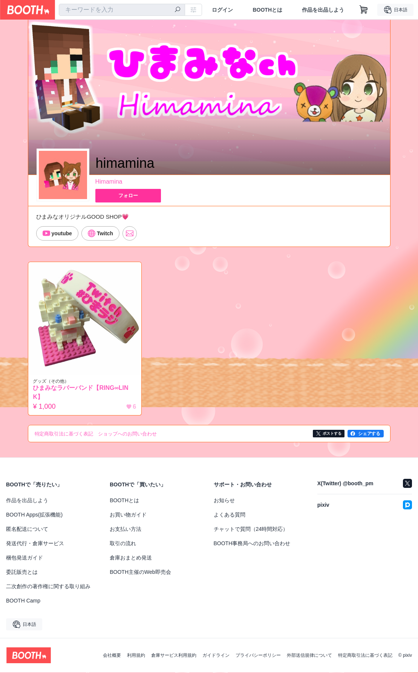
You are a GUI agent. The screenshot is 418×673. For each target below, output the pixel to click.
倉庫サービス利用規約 (173, 656)
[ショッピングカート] (364, 10)
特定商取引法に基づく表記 (365, 656)
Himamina (108, 182)
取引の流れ (123, 544)
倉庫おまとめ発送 (131, 558)
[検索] (177, 10)
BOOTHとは (267, 9)
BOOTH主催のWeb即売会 (140, 573)
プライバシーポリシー (258, 656)
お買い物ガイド (128, 515)
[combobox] (122, 10)
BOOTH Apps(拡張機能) (34, 515)
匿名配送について (27, 530)
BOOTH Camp (23, 601)
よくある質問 (229, 515)
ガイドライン (216, 656)
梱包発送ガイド (24, 558)
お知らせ (224, 501)
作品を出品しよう (323, 9)
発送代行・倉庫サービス (35, 544)
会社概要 (112, 656)
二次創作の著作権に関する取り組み (48, 587)
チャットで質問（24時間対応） (251, 530)
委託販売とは (22, 573)
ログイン (222, 9)
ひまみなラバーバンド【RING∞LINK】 (82, 393)
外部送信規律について (309, 656)
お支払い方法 (125, 530)
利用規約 (136, 656)
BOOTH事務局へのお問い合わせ (252, 544)
